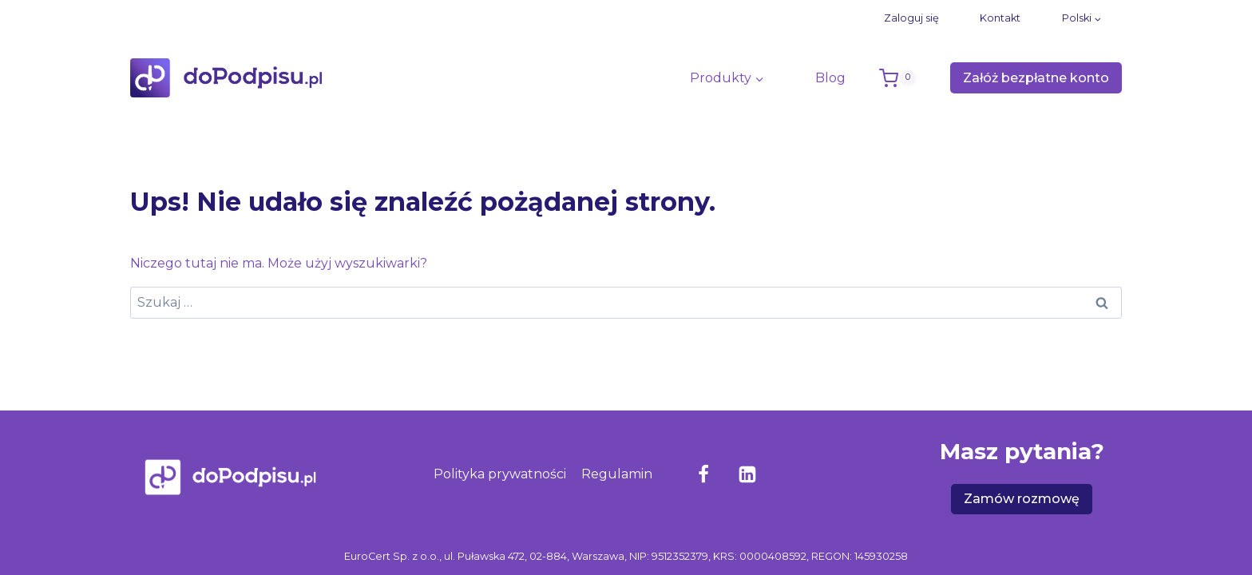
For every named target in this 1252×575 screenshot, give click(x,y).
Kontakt (1000, 18)
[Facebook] (703, 474)
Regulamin (616, 474)
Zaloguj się (911, 18)
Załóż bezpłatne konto (1036, 77)
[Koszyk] (910, 78)
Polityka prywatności (500, 474)
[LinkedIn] (747, 474)
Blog (830, 77)
